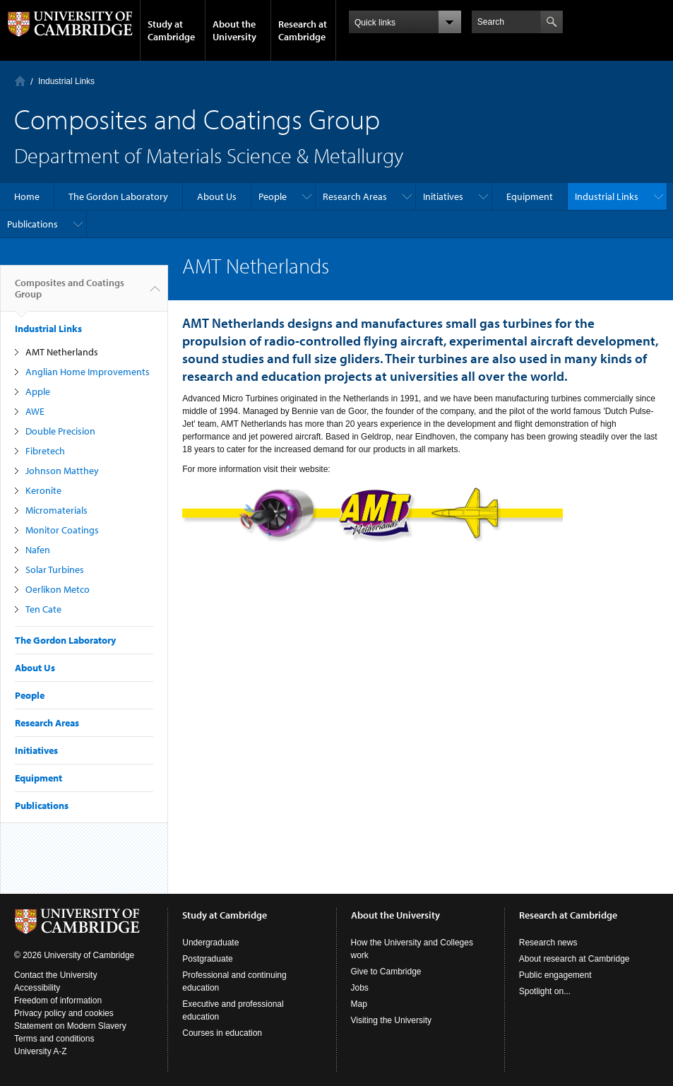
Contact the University (55, 975)
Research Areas (355, 196)
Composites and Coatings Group (69, 294)
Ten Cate (43, 609)
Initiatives (443, 196)
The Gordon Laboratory (118, 196)
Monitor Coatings (62, 530)
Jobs (360, 988)
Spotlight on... (545, 991)
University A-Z (40, 1051)
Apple (37, 391)
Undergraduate (210, 943)
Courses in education (222, 1033)
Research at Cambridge (302, 30)
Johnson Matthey (62, 470)
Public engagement (555, 975)
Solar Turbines (54, 569)
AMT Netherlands (61, 352)
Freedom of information (58, 1000)
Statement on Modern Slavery (70, 1026)
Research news (548, 943)
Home (20, 81)
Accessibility (37, 988)
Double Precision (60, 431)
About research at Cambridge (574, 959)
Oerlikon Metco (57, 589)
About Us (217, 196)
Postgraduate (207, 959)
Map (359, 1004)
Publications (32, 224)
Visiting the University (391, 1020)
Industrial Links (66, 81)
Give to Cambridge (386, 971)
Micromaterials (56, 510)
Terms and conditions (54, 1039)
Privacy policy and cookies (64, 1013)
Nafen (37, 549)
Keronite (43, 490)
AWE (34, 411)
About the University (234, 30)
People (272, 196)
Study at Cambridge (171, 30)
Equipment (529, 196)
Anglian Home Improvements (87, 371)
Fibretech (45, 450)
